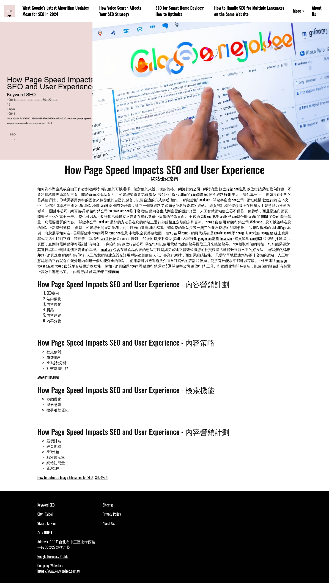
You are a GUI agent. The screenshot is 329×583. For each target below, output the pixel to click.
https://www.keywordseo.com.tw (58, 571)
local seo (204, 200)
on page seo (116, 211)
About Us (317, 11)
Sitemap (108, 505)
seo (235, 244)
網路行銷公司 (189, 189)
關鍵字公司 (58, 211)
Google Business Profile (52, 556)
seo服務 (210, 194)
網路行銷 (224, 194)
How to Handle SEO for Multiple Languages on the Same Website (249, 11)
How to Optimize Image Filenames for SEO (65, 477)
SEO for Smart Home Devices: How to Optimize (180, 11)
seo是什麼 (133, 211)
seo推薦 (240, 189)
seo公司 (238, 200)
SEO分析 (101, 477)
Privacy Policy (112, 514)
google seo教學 (224, 233)
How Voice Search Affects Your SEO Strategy (120, 11)
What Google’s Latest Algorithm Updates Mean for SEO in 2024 (55, 11)
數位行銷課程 (258, 189)
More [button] (297, 11)
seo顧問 (197, 194)
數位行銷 (226, 189)
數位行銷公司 (160, 194)
